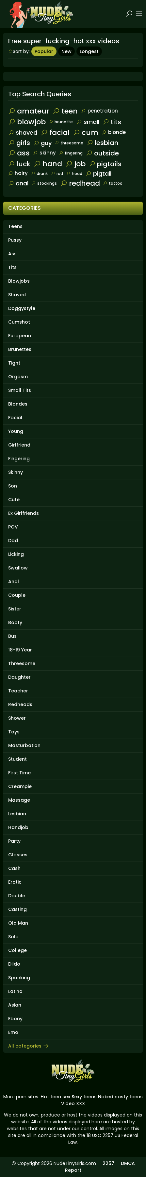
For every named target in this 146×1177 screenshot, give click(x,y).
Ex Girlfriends (23, 513)
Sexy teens (84, 1096)
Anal (13, 581)
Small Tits (19, 390)
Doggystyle (21, 308)
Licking (16, 554)
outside (102, 153)
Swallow (18, 568)
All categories (28, 1046)
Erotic (15, 882)
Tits (12, 267)
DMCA (128, 1163)
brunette (61, 122)
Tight (14, 363)
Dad (13, 540)
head (74, 173)
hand (48, 164)
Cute (14, 499)
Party (14, 841)
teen (65, 111)
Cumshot (19, 322)
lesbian (102, 142)
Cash (14, 868)
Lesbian (17, 813)
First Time (19, 772)
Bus (12, 636)
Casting (17, 909)
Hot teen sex (55, 1096)
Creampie (20, 786)
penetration (99, 110)
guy (42, 143)
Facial (15, 417)
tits (112, 122)
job (75, 164)
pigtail (98, 173)
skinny (44, 152)
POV (13, 527)
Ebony (15, 1018)
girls (19, 142)
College (17, 950)
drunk (39, 173)
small (87, 122)
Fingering (19, 458)
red (57, 173)
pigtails (105, 163)
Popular (44, 51)
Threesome (21, 663)
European (19, 335)
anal (18, 183)
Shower (17, 718)
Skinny (15, 472)
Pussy (15, 240)
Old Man (18, 923)
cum (85, 132)
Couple (16, 595)
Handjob (18, 827)
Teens (15, 226)
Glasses (17, 854)
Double (16, 895)
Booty (15, 622)
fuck (19, 163)
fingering (71, 153)
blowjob (27, 122)
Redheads (20, 704)
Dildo (14, 964)
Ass (12, 253)
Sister (14, 609)
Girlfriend (19, 445)
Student (17, 759)
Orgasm (18, 376)
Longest (89, 51)
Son (12, 486)
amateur (28, 111)
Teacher (18, 691)
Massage (19, 800)
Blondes (17, 404)
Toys (14, 732)
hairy (18, 173)
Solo (13, 936)
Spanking (19, 977)
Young (15, 431)
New (66, 51)
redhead (80, 183)
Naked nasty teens (120, 1096)
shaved (22, 132)
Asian (14, 1005)
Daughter (19, 677)
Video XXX (73, 1103)
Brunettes (19, 349)
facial (55, 132)
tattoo (112, 183)
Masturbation (24, 745)
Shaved (17, 294)
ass (19, 153)
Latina (15, 991)
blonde (114, 132)
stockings (44, 183)
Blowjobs (19, 281)
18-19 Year (20, 650)
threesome (69, 143)
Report (73, 1170)
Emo (13, 1032)
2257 (108, 1163)
